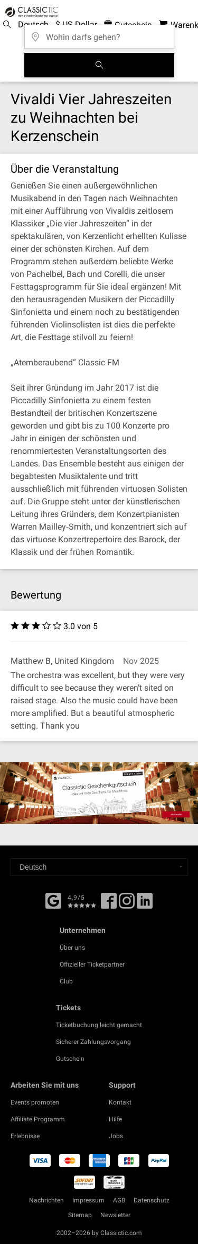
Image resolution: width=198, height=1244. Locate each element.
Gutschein (70, 1058)
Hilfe (115, 1119)
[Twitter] (127, 904)
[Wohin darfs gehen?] (99, 33)
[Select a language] (99, 867)
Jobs (116, 1136)
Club (66, 981)
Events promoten (35, 1102)
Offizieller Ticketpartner (92, 964)
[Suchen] (99, 65)
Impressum (88, 1200)
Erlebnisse (25, 1136)
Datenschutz (151, 1200)
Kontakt (120, 1102)
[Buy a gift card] (99, 792)
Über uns (72, 947)
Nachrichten (46, 1200)
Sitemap (80, 1215)
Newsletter (115, 1215)
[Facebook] (53, 900)
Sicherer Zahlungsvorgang (93, 1042)
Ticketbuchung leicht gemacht (99, 1025)
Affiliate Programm (38, 1119)
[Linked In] (145, 904)
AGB (119, 1200)
